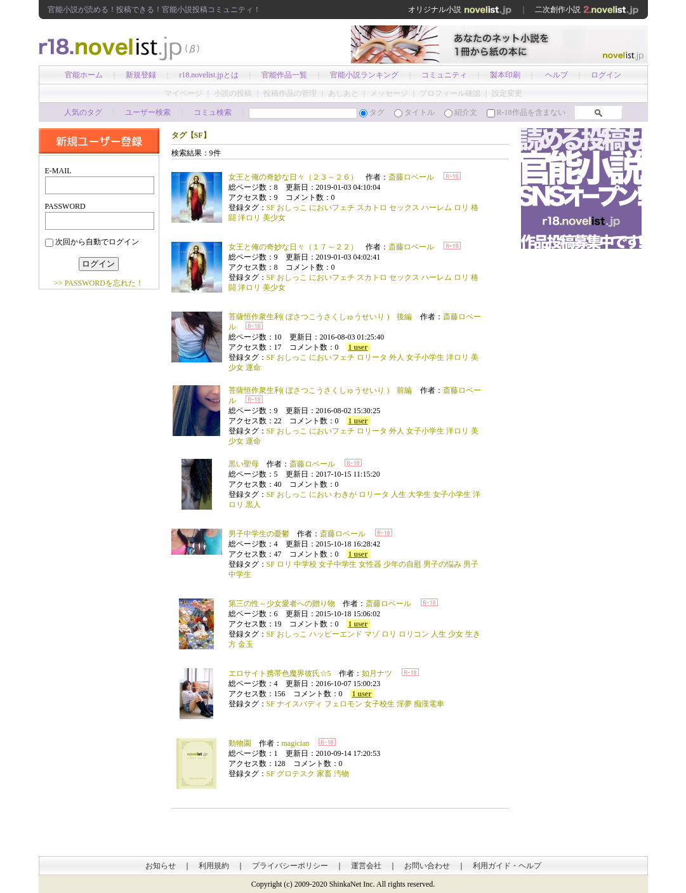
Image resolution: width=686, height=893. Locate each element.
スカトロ (372, 207)
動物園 (239, 743)
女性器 (370, 564)
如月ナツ (377, 673)
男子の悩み (442, 564)
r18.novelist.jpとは (208, 74)
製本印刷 (505, 74)
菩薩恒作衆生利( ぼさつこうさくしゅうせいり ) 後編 (320, 316)
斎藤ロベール (411, 177)
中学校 (305, 564)
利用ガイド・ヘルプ (507, 865)
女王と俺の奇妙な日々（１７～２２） (293, 246)
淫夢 (404, 703)
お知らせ (160, 865)
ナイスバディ (299, 703)
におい (320, 494)
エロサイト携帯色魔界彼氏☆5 (279, 673)
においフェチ (332, 207)
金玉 (245, 644)
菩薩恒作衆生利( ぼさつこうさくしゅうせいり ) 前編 (320, 390)
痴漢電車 (429, 703)
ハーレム (436, 207)
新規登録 (141, 74)
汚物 (341, 773)
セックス (404, 207)
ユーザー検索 (148, 112)
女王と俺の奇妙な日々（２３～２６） (293, 177)
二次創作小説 (587, 9)
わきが (345, 494)
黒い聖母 (243, 464)
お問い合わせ (427, 865)
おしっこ (292, 207)
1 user (358, 347)
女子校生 (379, 703)
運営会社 (366, 865)
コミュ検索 (213, 112)
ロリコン (414, 634)
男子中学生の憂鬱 (258, 533)
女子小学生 (425, 357)
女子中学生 (338, 564)
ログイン (606, 74)
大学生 (419, 494)
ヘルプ (556, 74)
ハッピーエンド (335, 634)
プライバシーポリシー (290, 865)
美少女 (274, 217)
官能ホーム (84, 74)
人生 (398, 494)
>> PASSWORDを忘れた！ (98, 283)
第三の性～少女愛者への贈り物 (281, 603)
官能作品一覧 (284, 74)
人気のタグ (83, 112)
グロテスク (296, 773)
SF (271, 207)
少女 (455, 634)
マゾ (371, 634)
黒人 (253, 504)
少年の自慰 (402, 564)
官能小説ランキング (364, 74)
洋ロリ (249, 217)
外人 (396, 357)
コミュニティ (444, 74)
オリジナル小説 (460, 9)
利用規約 (214, 865)
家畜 (324, 773)
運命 (253, 367)
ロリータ (372, 357)
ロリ (461, 207)
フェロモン (343, 703)
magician (296, 743)
